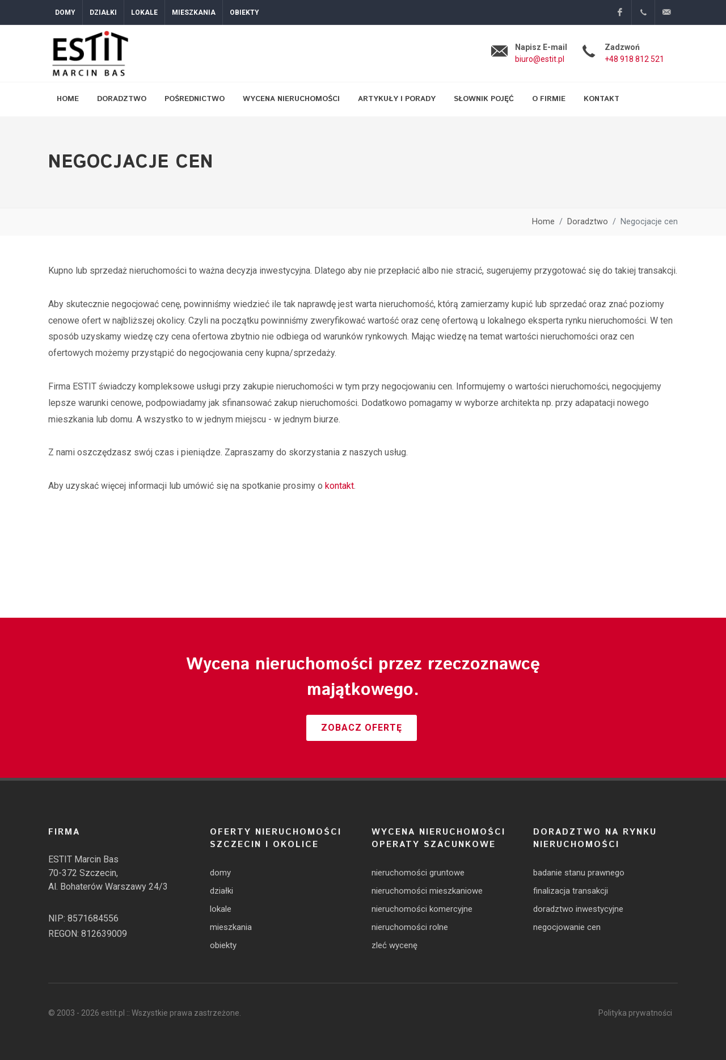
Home (543, 222)
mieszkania (231, 927)
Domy (65, 12)
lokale (220, 909)
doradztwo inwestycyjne (578, 909)
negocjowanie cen (567, 927)
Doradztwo (587, 222)
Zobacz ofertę (361, 727)
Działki (103, 12)
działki (221, 891)
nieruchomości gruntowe (418, 873)
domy (220, 873)
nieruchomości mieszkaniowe (427, 891)
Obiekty (244, 12)
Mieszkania (194, 12)
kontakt (339, 485)
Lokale (144, 12)
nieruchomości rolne (410, 927)
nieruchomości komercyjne (422, 909)
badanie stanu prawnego (578, 873)
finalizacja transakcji (570, 891)
